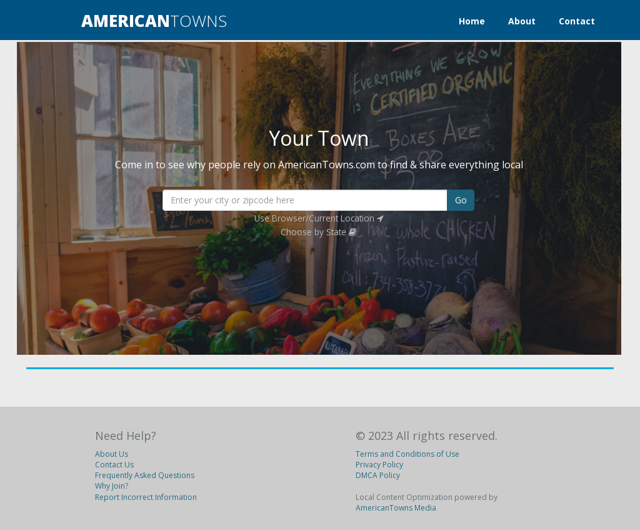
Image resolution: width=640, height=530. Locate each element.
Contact (577, 21)
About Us (111, 454)
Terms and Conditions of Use (407, 454)
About (522, 21)
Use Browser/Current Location (319, 218)
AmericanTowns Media (396, 507)
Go (461, 200)
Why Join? (111, 486)
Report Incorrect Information (146, 497)
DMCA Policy (378, 475)
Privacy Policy (379, 464)
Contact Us (114, 464)
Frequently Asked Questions (144, 475)
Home (472, 21)
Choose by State (319, 232)
